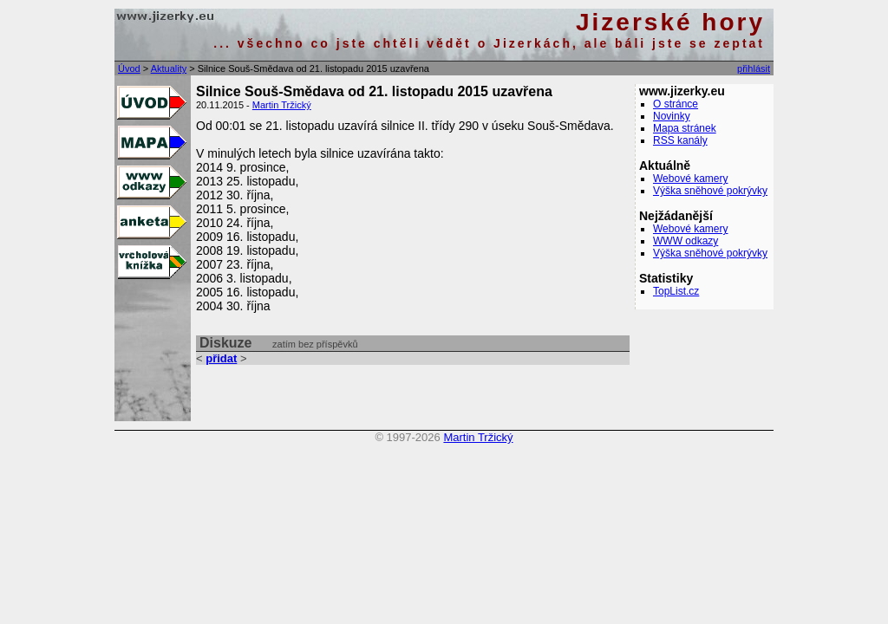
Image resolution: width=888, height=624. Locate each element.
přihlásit (753, 68)
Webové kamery (690, 178)
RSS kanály (680, 140)
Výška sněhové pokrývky (710, 191)
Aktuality (169, 68)
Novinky (671, 116)
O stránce (675, 104)
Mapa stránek (684, 128)
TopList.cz (676, 291)
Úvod (129, 68)
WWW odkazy (685, 241)
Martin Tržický (281, 105)
